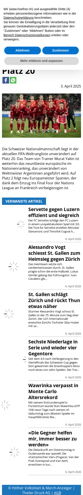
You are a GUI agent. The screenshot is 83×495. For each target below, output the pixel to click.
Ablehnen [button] (22, 50)
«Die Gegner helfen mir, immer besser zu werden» (52, 439)
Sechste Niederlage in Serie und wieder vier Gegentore (53, 348)
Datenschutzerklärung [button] (19, 17)
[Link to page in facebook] (5, 80)
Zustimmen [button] (60, 50)
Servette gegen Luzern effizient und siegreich (54, 212)
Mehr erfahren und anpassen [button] (41, 61)
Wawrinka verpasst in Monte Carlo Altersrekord (53, 391)
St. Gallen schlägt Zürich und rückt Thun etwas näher (54, 300)
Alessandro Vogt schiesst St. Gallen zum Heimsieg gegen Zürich (54, 253)
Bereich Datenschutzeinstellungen (27, 35)
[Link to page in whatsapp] (13, 80)
